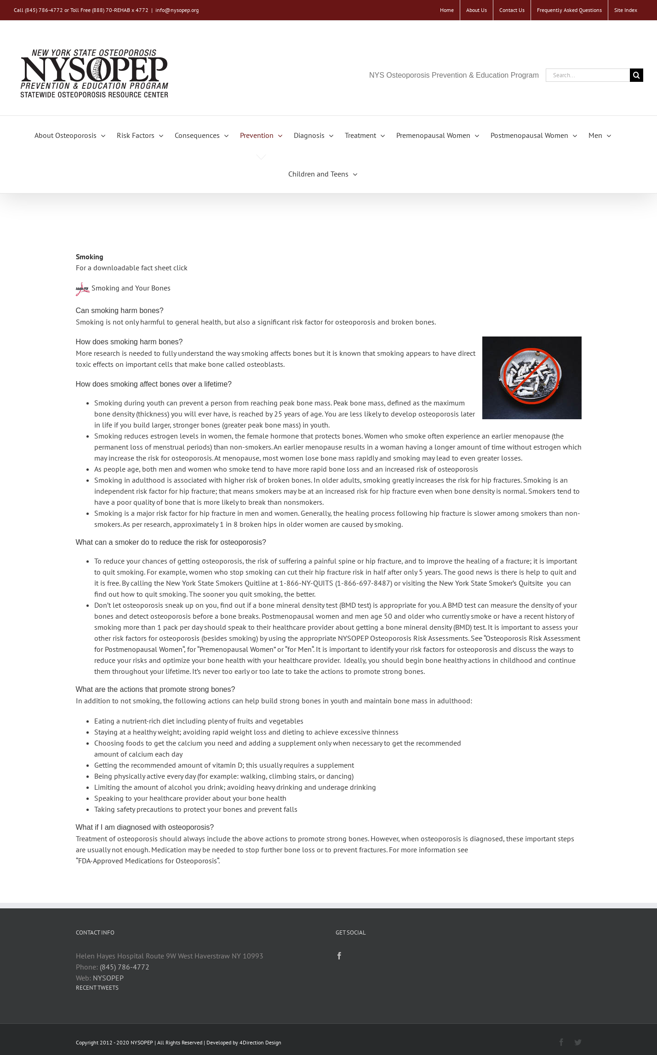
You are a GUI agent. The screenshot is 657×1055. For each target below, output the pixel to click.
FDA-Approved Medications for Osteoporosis (147, 860)
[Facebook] (339, 955)
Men (305, 649)
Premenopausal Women (237, 649)
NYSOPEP (108, 977)
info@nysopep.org (177, 9)
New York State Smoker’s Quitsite (491, 582)
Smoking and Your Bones (131, 287)
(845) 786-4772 (124, 966)
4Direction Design (260, 1042)
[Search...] (588, 75)
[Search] (636, 75)
